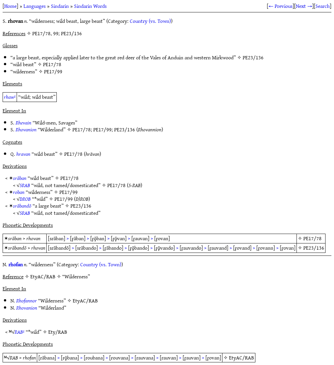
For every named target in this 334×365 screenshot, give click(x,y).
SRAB (25, 185)
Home (10, 5)
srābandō (22, 205)
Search (322, 5)
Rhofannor (26, 300)
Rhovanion (26, 129)
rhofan (15, 264)
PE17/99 (53, 71)
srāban (19, 177)
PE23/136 (253, 57)
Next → (304, 5)
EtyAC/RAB (85, 300)
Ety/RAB (57, 331)
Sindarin (60, 5)
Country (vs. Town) (150, 20)
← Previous (280, 5)
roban (18, 192)
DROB (25, 198)
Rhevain (23, 122)
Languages (34, 5)
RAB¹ (19, 331)
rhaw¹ (10, 96)
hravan (23, 153)
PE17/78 (52, 64)
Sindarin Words (90, 5)
